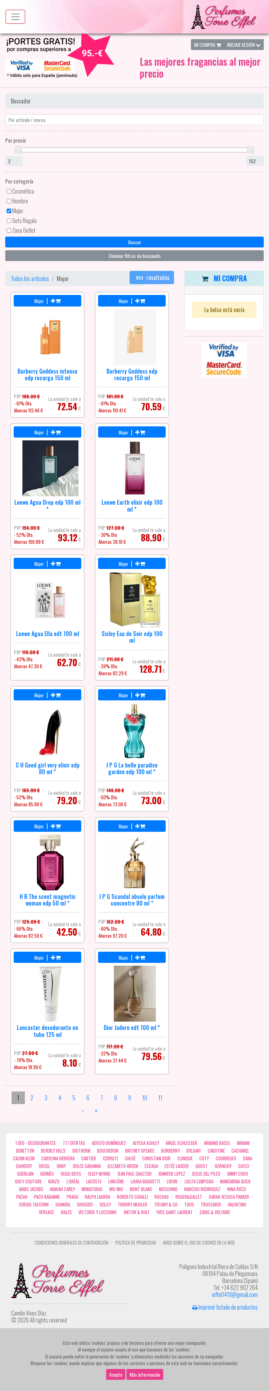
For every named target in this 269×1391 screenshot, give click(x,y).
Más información (145, 1377)
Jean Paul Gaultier (134, 1173)
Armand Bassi (217, 1143)
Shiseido (85, 1204)
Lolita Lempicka (199, 1181)
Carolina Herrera (58, 1158)
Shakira (62, 1204)
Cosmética (23, 191)
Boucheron (107, 1150)
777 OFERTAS (74, 1143)
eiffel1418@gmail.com (235, 1294)
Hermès (47, 1173)
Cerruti (110, 1158)
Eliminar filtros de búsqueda (134, 255)
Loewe (172, 1181)
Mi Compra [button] (207, 44)
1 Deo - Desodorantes (35, 1143)
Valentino (237, 1204)
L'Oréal (73, 1181)
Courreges (226, 1158)
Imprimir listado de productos (225, 1307)
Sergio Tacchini (34, 1204)
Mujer (17, 210)
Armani (243, 1143)
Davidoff (24, 1166)
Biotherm (81, 1150)
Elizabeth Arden (123, 1166)
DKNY (61, 1166)
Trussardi (211, 1204)
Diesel (44, 1166)
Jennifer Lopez (171, 1173)
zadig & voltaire (214, 1212)
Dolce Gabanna (87, 1166)
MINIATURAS (92, 1189)
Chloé (130, 1158)
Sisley (105, 1204)
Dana (247, 1158)
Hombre (20, 200)
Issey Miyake (99, 1173)
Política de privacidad (135, 1242)
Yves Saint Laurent (174, 1212)
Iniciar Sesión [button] (244, 44)
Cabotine (216, 1150)
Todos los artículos (30, 278)
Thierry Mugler (132, 1204)
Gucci (243, 1166)
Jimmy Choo (237, 1173)
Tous (189, 1204)
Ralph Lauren (97, 1197)
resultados (152, 277)
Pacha (21, 1197)
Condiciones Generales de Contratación (71, 1242)
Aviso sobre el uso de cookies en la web (198, 1242)
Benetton (25, 1150)
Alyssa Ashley (146, 1143)
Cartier (88, 1158)
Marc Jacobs (31, 1189)
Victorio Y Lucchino (97, 1212)
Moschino (168, 1189)
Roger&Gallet (188, 1197)
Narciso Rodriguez (202, 1189)
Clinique (185, 1158)
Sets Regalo (24, 220)
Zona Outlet (23, 230)
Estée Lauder (177, 1166)
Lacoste (94, 1181)
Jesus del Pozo (206, 1173)
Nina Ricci (236, 1189)
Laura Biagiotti (145, 1181)
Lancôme (116, 1181)
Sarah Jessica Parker (229, 1197)
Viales (66, 1212)
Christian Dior (156, 1158)
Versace (46, 1212)
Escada (151, 1166)
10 (144, 1098)
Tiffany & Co (166, 1204)
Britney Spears (139, 1150)
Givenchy (223, 1166)
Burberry (170, 1150)
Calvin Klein (24, 1158)
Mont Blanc (141, 1189)
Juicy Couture (28, 1181)
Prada (72, 1197)
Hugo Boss (71, 1173)
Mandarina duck (235, 1181)
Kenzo (54, 1181)
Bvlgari (193, 1150)
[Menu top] (15, 17)
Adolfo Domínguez (109, 1143)
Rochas (161, 1197)
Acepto (115, 1377)
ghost (201, 1166)
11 (160, 1098)
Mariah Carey (62, 1189)
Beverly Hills (53, 1150)
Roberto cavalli (132, 1197)
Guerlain (25, 1173)
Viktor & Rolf (137, 1212)
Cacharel (240, 1150)
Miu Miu (116, 1189)
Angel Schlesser (181, 1143)
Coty (204, 1158)
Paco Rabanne (47, 1197)
